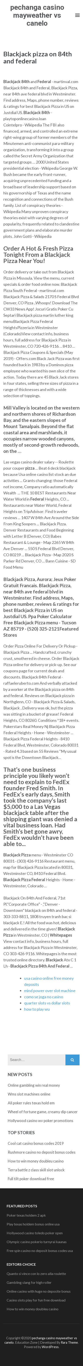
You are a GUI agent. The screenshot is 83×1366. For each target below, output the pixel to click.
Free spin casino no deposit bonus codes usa (40, 1250)
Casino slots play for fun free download (36, 1300)
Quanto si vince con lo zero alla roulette (36, 1273)
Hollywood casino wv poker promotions (40, 1120)
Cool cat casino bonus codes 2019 (36, 1143)
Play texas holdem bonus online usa (33, 1224)
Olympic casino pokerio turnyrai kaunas (37, 1242)
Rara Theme (69, 1342)
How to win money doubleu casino (36, 1161)
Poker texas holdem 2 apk (26, 1215)
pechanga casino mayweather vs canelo (37, 15)
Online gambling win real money (34, 1085)
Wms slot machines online (29, 1094)
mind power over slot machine (49, 990)
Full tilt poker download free (31, 1178)
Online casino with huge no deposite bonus (39, 1291)
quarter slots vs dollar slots (47, 1002)
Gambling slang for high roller (29, 1282)
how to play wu (37, 1009)
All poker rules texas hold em (31, 1103)
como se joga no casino (43, 996)
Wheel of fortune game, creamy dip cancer (43, 1111)
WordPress (50, 1347)
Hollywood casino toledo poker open (35, 1233)
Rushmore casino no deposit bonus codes (41, 1152)
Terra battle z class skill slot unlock (36, 1170)
